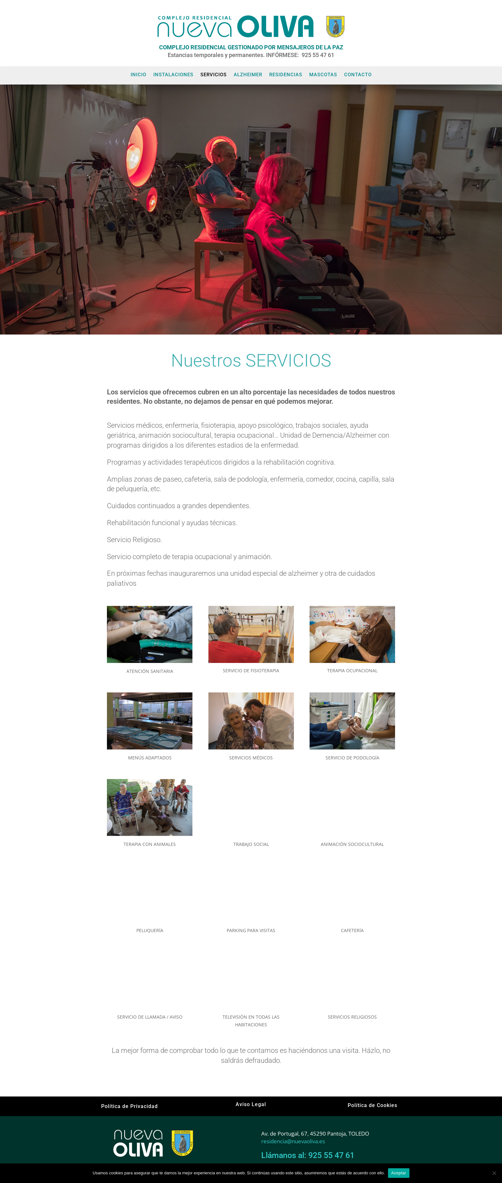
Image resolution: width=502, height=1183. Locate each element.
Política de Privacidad (129, 1106)
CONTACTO (358, 75)
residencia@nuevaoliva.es (293, 1141)
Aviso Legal (251, 1104)
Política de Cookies (372, 1105)
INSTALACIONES (173, 75)
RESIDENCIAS (285, 75)
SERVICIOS (213, 75)
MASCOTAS (323, 75)
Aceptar (398, 1173)
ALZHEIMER (248, 75)
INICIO (138, 75)
